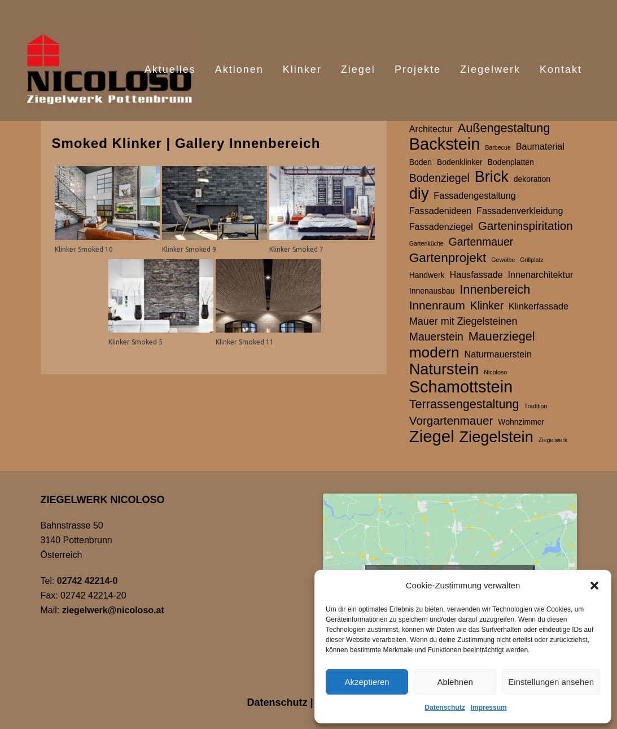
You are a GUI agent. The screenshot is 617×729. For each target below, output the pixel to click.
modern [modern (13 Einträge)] (434, 352)
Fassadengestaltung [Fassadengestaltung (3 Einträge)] (474, 195)
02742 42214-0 (87, 581)
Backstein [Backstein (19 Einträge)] (444, 144)
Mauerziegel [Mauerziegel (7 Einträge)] (502, 336)
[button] (594, 585)
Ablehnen (454, 682)
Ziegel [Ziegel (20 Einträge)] (431, 436)
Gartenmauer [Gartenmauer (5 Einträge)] (481, 241)
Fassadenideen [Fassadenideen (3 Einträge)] (440, 211)
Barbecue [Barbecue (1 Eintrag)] (498, 147)
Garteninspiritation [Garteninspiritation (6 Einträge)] (525, 225)
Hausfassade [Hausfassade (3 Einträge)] (475, 274)
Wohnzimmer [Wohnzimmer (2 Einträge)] (521, 421)
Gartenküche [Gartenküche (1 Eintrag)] (426, 243)
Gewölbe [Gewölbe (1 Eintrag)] (503, 259)
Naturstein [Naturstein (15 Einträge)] (444, 369)
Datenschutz (445, 707)
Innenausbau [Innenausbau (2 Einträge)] (432, 290)
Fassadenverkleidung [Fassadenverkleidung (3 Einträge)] (519, 211)
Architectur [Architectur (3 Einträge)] (431, 129)
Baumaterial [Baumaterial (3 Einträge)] (540, 146)
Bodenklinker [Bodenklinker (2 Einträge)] (460, 162)
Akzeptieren (366, 682)
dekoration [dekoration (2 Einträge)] (532, 179)
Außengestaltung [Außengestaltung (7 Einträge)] (504, 128)
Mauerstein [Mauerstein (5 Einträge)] (436, 336)
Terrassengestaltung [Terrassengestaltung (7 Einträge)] (464, 404)
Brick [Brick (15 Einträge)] (492, 176)
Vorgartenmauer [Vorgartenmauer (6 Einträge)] (451, 420)
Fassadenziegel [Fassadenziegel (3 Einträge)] (441, 226)
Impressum (489, 707)
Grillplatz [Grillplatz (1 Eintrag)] (531, 259)
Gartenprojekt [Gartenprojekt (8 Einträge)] (448, 258)
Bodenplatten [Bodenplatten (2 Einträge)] (511, 162)
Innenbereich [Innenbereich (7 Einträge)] (495, 289)
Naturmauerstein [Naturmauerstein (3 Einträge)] (498, 354)
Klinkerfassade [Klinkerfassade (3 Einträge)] (538, 306)
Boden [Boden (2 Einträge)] (420, 162)
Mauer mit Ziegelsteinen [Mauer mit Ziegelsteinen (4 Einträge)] (463, 321)
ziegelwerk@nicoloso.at (113, 610)
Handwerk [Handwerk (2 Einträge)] (427, 275)
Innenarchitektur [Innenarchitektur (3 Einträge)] (541, 274)
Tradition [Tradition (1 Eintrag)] (535, 406)
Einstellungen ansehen (551, 682)
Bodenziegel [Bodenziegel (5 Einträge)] (439, 178)
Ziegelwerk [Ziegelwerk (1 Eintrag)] (553, 439)
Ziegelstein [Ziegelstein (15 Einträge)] (496, 437)
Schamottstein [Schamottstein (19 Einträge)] (461, 386)
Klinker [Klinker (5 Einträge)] (487, 305)
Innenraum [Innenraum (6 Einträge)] (437, 305)
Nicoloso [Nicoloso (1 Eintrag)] (495, 372)
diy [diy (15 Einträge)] (419, 193)
